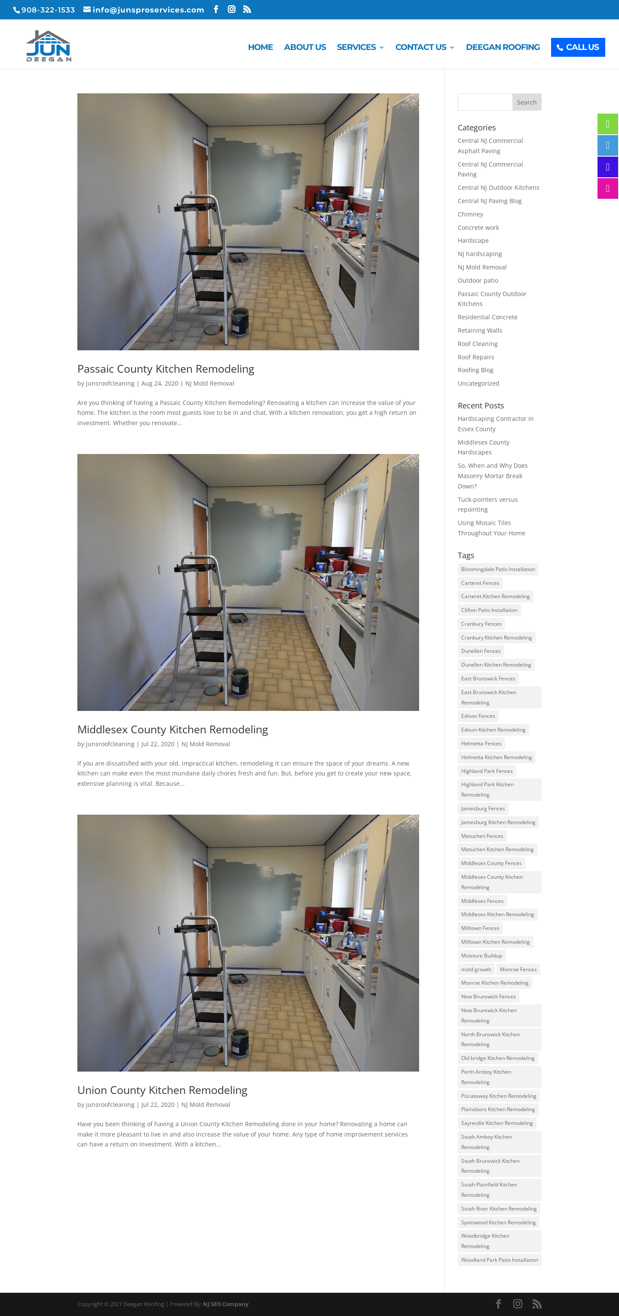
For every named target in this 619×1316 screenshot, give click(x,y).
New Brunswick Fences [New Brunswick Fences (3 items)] (488, 996)
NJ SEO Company (225, 1304)
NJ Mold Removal (209, 383)
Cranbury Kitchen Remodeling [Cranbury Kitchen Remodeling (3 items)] (496, 637)
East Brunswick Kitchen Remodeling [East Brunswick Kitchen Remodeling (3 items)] (488, 697)
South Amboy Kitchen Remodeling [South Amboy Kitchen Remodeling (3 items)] (486, 1142)
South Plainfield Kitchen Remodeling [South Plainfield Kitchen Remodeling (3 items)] (489, 1190)
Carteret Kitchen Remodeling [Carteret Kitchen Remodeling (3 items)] (495, 596)
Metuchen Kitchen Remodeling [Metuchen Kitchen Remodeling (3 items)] (497, 849)
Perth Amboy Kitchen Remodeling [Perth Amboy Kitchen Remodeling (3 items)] (486, 1077)
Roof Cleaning (478, 344)
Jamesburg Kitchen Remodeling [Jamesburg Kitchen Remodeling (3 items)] (498, 822)
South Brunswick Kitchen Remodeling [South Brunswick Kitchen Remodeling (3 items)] (490, 1166)
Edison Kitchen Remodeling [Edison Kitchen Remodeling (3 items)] (493, 729)
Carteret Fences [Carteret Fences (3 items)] (480, 583)
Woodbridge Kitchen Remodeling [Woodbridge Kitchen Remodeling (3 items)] (485, 1241)
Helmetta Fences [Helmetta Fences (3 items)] (481, 743)
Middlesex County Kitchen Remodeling (172, 729)
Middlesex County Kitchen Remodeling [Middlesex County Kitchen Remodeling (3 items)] (492, 882)
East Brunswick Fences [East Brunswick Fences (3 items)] (488, 678)
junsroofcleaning (110, 383)
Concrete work (478, 227)
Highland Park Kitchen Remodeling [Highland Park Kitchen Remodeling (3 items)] (487, 789)
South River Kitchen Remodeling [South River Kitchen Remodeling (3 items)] (499, 1208)
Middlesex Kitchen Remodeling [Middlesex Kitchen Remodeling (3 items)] (497, 914)
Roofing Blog (475, 370)
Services (356, 48)
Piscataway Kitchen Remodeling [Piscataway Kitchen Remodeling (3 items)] (498, 1096)
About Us (305, 48)
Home (260, 48)
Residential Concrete (488, 317)
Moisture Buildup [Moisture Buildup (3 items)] (481, 955)
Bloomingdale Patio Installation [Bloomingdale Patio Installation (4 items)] (498, 569)
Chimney (470, 214)
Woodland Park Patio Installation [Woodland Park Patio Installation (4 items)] (499, 1259)
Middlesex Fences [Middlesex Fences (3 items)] (482, 901)
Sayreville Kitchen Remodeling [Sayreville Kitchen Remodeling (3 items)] (497, 1123)
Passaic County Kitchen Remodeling (165, 368)
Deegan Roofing (503, 48)
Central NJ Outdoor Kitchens (498, 187)
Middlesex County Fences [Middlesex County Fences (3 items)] (491, 863)
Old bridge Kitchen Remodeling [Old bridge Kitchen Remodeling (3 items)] (498, 1058)
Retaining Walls (480, 330)
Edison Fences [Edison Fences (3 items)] (478, 716)
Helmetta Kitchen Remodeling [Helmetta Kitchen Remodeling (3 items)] (496, 757)
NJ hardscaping (480, 254)
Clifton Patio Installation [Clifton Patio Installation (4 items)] (489, 610)
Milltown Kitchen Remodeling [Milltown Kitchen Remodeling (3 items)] (495, 941)
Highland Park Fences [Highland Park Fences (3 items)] (487, 771)
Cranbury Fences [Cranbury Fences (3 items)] (481, 623)
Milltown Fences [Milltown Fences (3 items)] (480, 928)
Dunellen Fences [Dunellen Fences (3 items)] (481, 651)
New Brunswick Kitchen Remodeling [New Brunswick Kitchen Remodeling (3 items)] (489, 1015)
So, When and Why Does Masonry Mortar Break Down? (493, 475)
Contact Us (420, 48)
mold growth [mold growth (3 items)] (476, 969)
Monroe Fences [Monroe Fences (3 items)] (518, 969)
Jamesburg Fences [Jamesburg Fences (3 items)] (483, 808)
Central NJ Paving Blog (490, 201)
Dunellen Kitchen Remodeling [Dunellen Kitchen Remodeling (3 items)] (496, 664)
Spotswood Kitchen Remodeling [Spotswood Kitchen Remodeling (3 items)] (498, 1222)
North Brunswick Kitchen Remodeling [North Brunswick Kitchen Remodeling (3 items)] (490, 1039)
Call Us (582, 47)
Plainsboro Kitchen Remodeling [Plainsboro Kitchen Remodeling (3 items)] (498, 1109)
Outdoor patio (478, 280)
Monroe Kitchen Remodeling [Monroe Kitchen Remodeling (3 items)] (495, 982)
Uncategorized (478, 383)
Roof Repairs (476, 357)
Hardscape (473, 240)
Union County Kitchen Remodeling (162, 1089)
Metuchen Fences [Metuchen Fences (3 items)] (482, 836)
